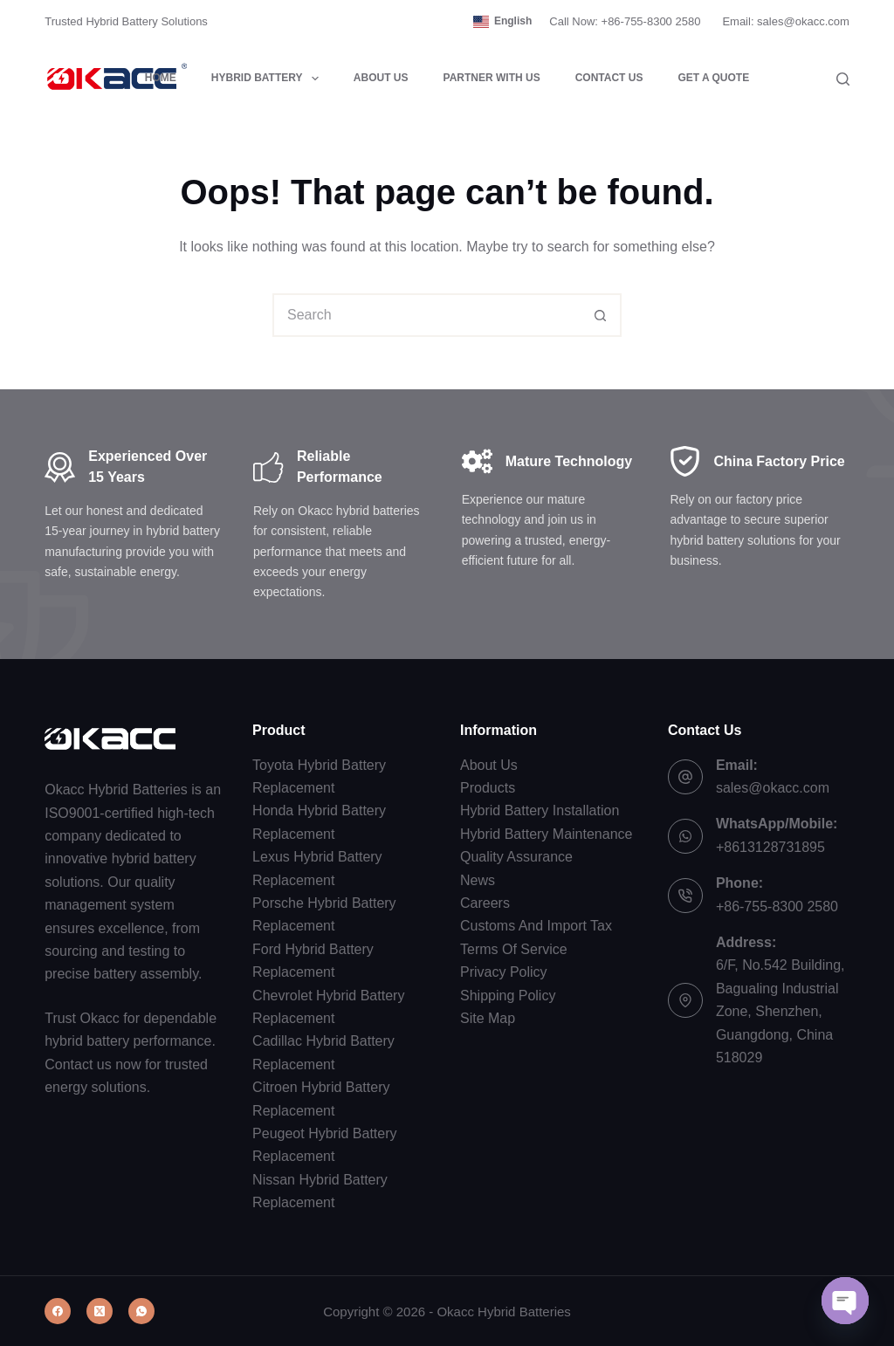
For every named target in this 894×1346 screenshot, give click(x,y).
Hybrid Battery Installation (539, 810)
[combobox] (427, 315)
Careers (485, 903)
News (477, 880)
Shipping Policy (507, 995)
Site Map (487, 1018)
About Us (381, 78)
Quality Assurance (516, 856)
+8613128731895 (770, 847)
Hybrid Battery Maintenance (546, 834)
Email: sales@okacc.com (785, 21)
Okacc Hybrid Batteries (503, 1311)
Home (160, 78)
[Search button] (600, 315)
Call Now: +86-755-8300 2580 (624, 21)
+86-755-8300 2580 (777, 906)
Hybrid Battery (268, 78)
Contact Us (609, 78)
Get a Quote (713, 78)
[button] (502, 22)
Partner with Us (492, 78)
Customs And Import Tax (536, 925)
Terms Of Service (513, 949)
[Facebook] (58, 1311)
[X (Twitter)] (99, 1311)
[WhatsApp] (141, 1311)
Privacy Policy (503, 972)
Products (487, 787)
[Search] (842, 79)
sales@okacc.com (772, 787)
